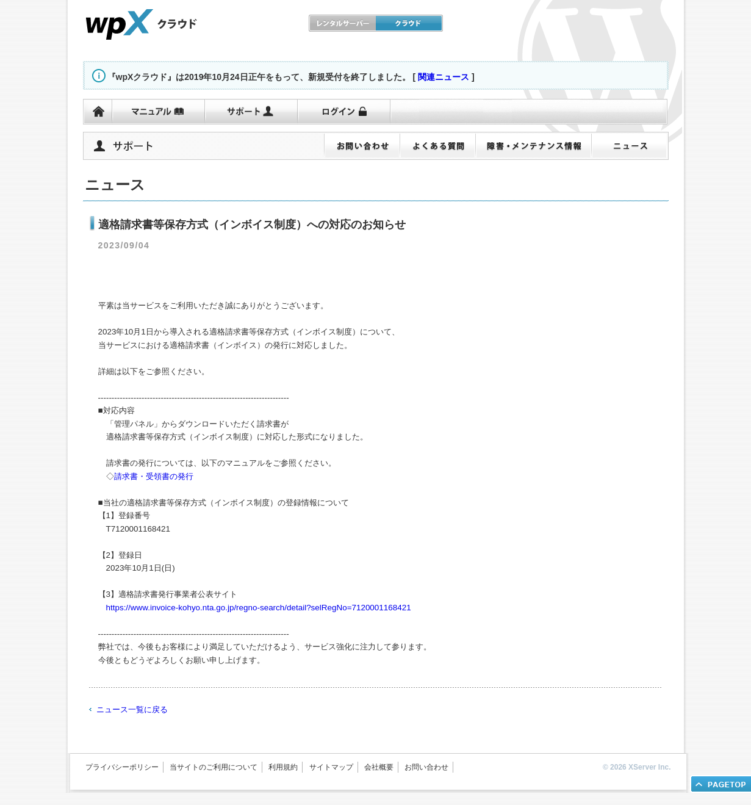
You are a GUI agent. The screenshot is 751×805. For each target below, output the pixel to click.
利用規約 (283, 767)
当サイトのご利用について (213, 767)
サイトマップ (331, 767)
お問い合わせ (426, 767)
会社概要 (378, 767)
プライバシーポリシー (122, 767)
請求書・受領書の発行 (153, 476)
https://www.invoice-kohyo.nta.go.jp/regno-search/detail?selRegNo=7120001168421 (258, 607)
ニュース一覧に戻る (132, 709)
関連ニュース (443, 77)
